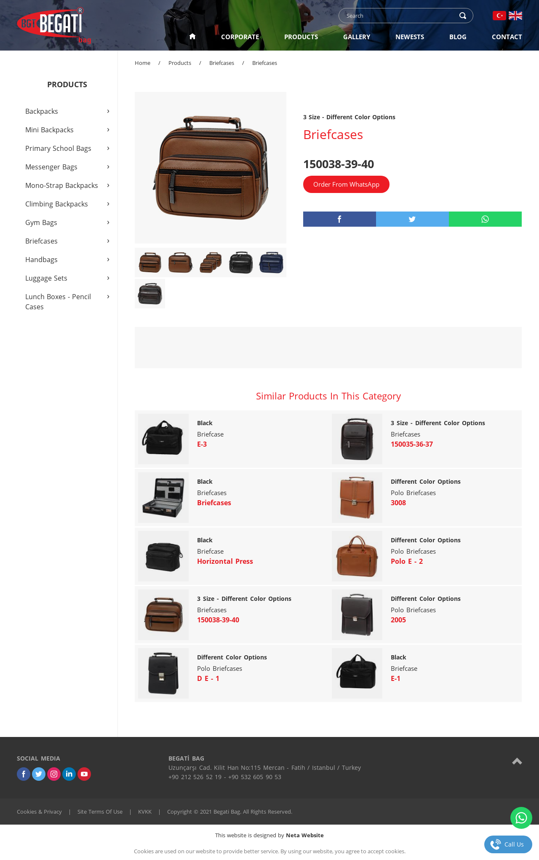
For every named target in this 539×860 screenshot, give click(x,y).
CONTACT (507, 36)
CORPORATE (240, 36)
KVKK (145, 811)
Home (142, 63)
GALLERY (356, 36)
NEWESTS (409, 36)
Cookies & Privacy (39, 811)
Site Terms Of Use (100, 811)
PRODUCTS (301, 36)
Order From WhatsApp (346, 184)
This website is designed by (269, 835)
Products (179, 63)
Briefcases (221, 63)
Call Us (514, 844)
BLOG (458, 36)
